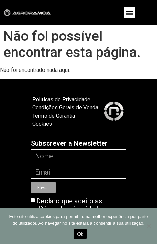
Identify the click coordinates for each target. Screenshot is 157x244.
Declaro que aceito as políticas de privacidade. (67, 205)
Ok (80, 234)
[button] (129, 12)
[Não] (148, 226)
